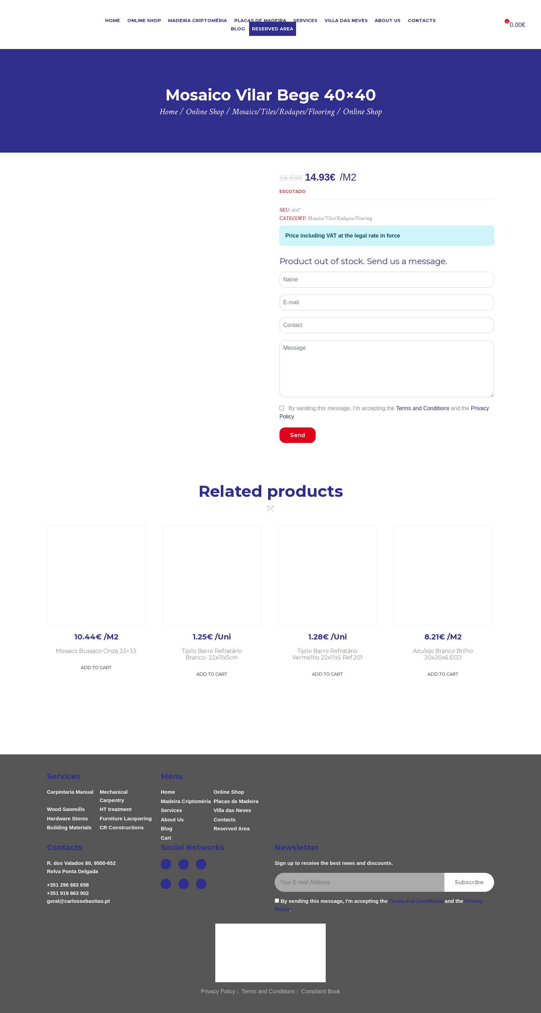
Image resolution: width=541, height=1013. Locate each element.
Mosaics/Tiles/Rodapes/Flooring (340, 218)
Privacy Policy (218, 991)
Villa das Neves (346, 20)
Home (112, 20)
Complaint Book (320, 991)
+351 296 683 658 (68, 885)
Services (305, 20)
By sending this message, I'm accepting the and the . (384, 412)
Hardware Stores (67, 818)
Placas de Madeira (260, 20)
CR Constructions (122, 827)
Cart (166, 838)
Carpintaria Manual (70, 792)
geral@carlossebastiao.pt (78, 901)
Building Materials (69, 827)
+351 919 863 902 (68, 893)
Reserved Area (272, 28)
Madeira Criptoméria (197, 20)
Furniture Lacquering (126, 818)
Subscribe (469, 882)
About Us (388, 20)
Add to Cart (96, 667)
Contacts (422, 20)
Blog (238, 28)
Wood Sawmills (66, 809)
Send (297, 435)
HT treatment (116, 809)
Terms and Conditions (423, 408)
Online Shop (144, 20)
